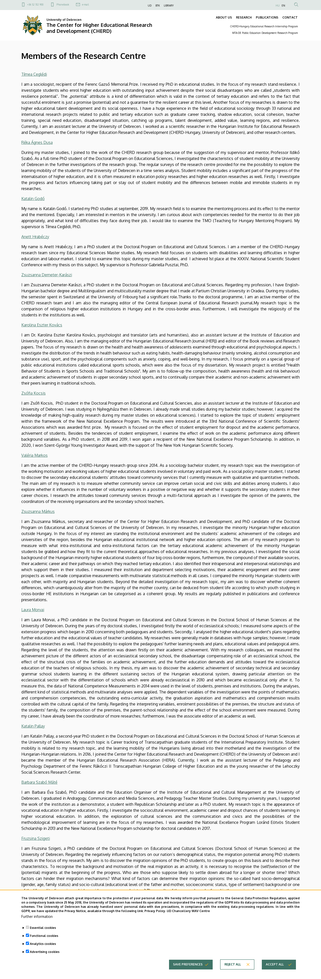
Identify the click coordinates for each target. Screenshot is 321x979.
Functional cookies (44, 944)
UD (149, 5)
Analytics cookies (43, 952)
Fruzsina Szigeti (35, 838)
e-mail (85, 4)
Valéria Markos (34, 455)
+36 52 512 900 (35, 4)
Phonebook (62, 4)
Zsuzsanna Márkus (38, 511)
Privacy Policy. (155, 920)
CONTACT (290, 17)
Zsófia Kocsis (33, 393)
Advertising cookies (44, 960)
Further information (37, 925)
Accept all (275, 973)
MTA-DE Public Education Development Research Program (265, 32)
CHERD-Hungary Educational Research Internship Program (264, 26)
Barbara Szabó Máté (39, 782)
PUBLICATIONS (267, 17)
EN (283, 5)
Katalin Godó (33, 198)
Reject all (232, 973)
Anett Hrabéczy (35, 236)
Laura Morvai (32, 609)
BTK (157, 5)
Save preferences (188, 973)
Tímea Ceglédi (34, 74)
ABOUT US (224, 17)
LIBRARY (169, 5)
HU (278, 5)
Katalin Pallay (33, 726)
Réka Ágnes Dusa (37, 142)
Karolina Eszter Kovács (41, 324)
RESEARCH (244, 17)
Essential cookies (43, 936)
